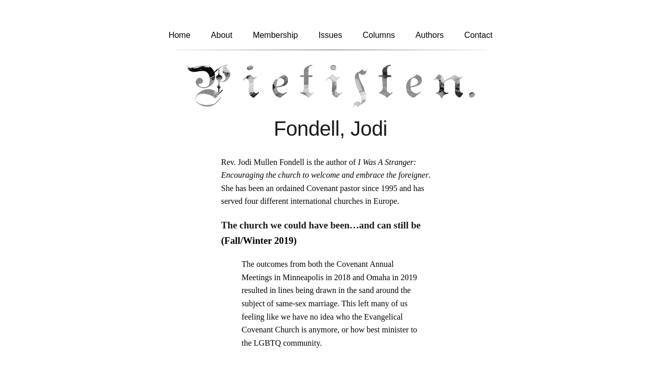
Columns (379, 35)
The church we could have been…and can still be (321, 225)
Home (180, 35)
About (222, 35)
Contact (478, 35)
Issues (330, 35)
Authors (430, 35)
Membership (275, 35)
